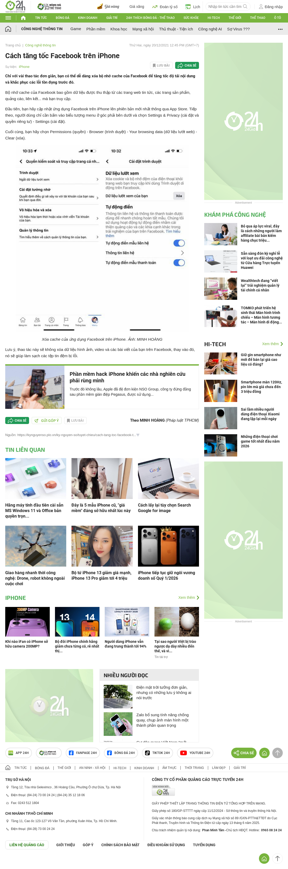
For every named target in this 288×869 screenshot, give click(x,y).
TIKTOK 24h (157, 753)
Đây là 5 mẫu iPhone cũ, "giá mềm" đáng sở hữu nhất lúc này (101, 508)
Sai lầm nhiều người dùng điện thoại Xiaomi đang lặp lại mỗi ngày (260, 414)
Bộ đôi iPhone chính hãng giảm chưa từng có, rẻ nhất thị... (77, 646)
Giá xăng (137, 6)
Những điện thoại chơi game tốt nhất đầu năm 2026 (260, 441)
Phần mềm (95, 29)
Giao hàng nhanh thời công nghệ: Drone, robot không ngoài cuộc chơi (35, 578)
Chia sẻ (190, 65)
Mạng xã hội (143, 29)
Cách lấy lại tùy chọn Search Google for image (164, 508)
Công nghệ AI (210, 29)
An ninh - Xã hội (92, 768)
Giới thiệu (65, 845)
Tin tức (41, 18)
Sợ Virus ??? (238, 29)
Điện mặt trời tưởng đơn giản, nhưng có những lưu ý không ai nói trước (163, 692)
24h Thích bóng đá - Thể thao (150, 18)
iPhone (24, 67)
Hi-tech (214, 18)
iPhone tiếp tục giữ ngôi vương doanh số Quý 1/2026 (166, 575)
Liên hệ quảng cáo (26, 845)
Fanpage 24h (83, 753)
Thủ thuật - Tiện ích (176, 29)
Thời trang (194, 768)
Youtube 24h (195, 753)
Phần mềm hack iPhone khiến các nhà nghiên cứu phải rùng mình (127, 377)
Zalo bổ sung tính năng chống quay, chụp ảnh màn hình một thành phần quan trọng (162, 720)
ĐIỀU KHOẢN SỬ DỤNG (166, 845)
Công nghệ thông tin (42, 29)
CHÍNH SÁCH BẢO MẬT (120, 845)
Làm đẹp (219, 768)
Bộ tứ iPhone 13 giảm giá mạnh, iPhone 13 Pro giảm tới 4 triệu (101, 575)
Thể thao (257, 18)
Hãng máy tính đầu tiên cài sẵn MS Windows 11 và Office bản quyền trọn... (34, 511)
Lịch (192, 6)
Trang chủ (13, 45)
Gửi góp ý (46, 421)
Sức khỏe (191, 18)
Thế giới (235, 18)
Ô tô (277, 18)
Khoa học (118, 29)
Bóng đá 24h (121, 753)
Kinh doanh (87, 18)
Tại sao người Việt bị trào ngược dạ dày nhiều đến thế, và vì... (175, 646)
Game (75, 28)
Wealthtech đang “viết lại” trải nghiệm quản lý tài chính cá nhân (260, 285)
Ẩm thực (169, 768)
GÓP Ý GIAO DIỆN (15, 862)
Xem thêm (186, 597)
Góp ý (88, 845)
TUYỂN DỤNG (204, 845)
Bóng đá (62, 18)
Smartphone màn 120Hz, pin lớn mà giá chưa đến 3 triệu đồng (261, 387)
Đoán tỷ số (165, 6)
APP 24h (18, 753)
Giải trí (111, 18)
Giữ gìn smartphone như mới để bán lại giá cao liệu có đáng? (261, 359)
